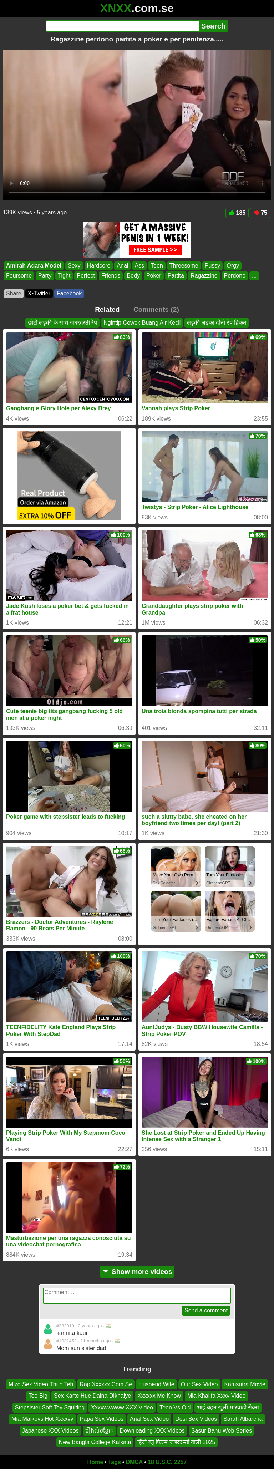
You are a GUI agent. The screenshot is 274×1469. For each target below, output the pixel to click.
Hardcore (99, 266)
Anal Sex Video (149, 1419)
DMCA (134, 1462)
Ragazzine (204, 276)
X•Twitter (39, 293)
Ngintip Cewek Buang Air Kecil (142, 323)
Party (44, 276)
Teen (157, 266)
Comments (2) (156, 309)
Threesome (183, 266)
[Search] (122, 26)
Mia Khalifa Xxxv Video (216, 1396)
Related (107, 309)
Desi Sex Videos (196, 1419)
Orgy (233, 266)
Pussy (212, 266)
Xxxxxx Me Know (159, 1396)
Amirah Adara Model (33, 266)
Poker (153, 276)
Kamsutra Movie (244, 1384)
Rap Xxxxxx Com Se (106, 1384)
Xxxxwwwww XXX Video (122, 1407)
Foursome (19, 276)
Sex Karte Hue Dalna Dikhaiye (92, 1396)
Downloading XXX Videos (152, 1430)
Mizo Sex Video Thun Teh (41, 1384)
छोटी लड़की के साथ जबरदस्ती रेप (62, 323)
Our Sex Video (199, 1384)
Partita (176, 276)
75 (260, 213)
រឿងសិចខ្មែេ (99, 1430)
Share (13, 293)
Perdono (235, 276)
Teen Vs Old (175, 1407)
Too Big (38, 1396)
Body (133, 276)
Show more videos (137, 1271)
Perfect (86, 276)
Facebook (69, 293)
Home (95, 1462)
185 (237, 213)
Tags (114, 1462)
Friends (110, 276)
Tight (64, 276)
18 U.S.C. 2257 (167, 1462)
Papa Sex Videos (101, 1419)
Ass (139, 266)
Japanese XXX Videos (50, 1430)
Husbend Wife (156, 1384)
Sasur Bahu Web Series (221, 1430)
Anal (122, 266)
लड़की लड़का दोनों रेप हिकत (216, 323)
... (254, 276)
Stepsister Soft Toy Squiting (50, 1407)
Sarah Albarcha (242, 1419)
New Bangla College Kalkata (95, 1442)
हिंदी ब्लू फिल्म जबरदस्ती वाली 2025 (176, 1442)
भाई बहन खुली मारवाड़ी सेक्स (228, 1407)
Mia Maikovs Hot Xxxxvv (42, 1419)
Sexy (74, 266)
